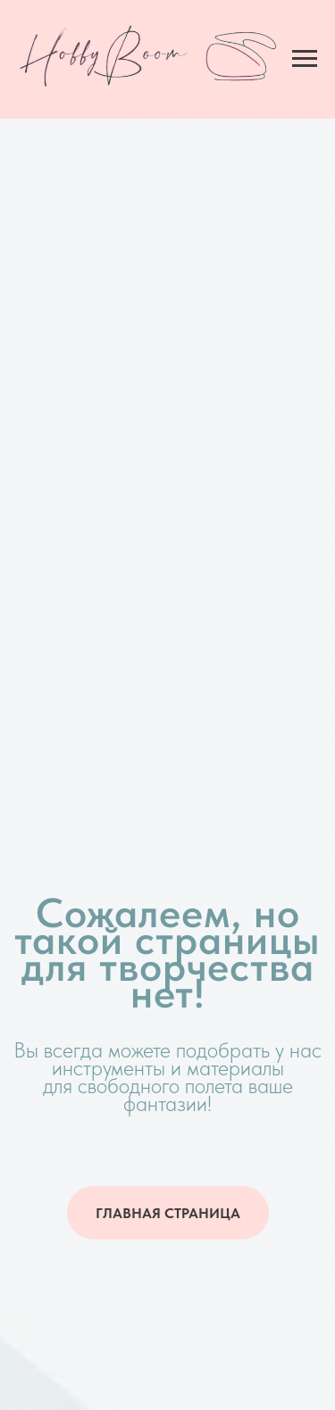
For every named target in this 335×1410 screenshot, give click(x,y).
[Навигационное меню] (304, 59)
